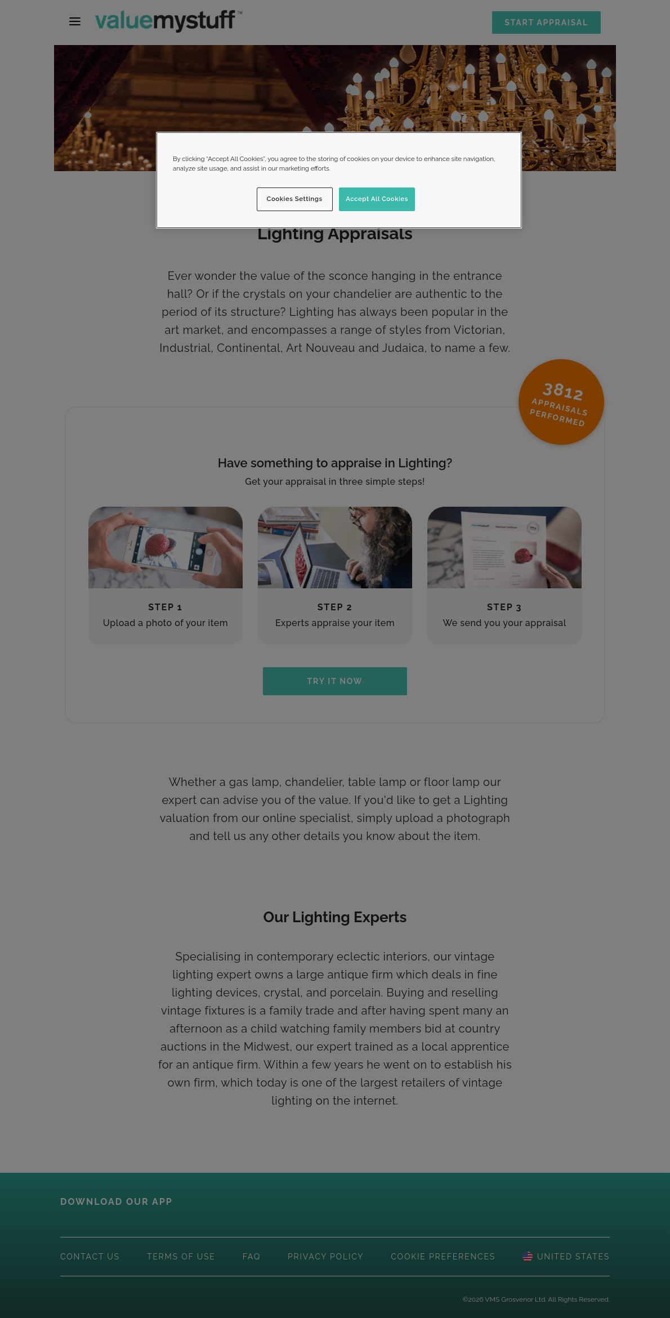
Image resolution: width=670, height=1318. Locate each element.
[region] (339, 180)
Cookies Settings (295, 199)
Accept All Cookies (377, 199)
